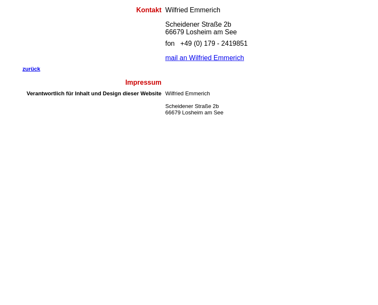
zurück (31, 69)
